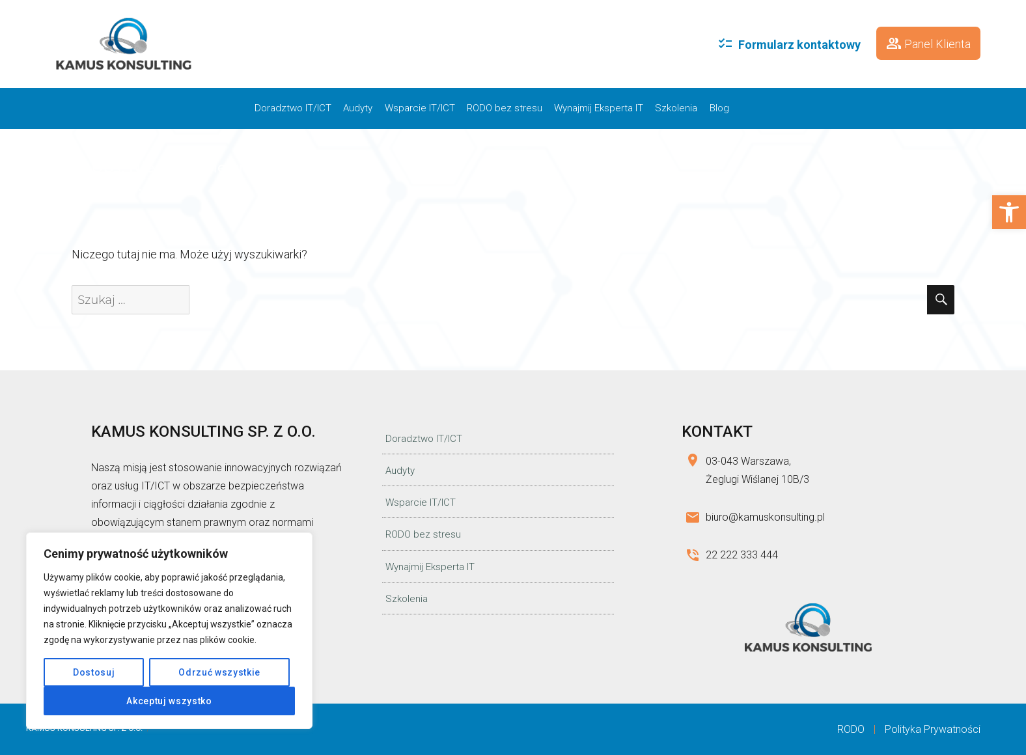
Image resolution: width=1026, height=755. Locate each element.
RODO (851, 729)
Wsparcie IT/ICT (420, 108)
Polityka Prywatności (932, 729)
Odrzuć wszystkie (219, 672)
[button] (1009, 212)
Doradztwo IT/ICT (293, 108)
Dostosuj (94, 672)
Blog (719, 108)
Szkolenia (676, 108)
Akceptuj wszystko (169, 701)
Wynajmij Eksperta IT (598, 108)
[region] (169, 630)
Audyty (357, 108)
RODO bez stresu (504, 108)
